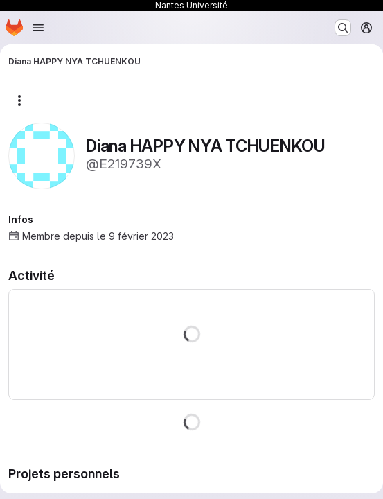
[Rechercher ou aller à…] (343, 27)
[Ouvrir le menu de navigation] (38, 28)
